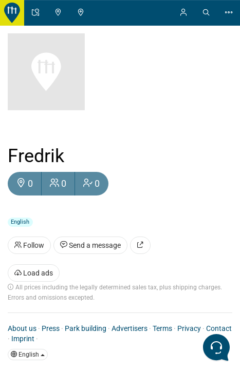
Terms (162, 328)
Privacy (189, 328)
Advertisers (129, 328)
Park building (85, 328)
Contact (219, 328)
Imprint (22, 339)
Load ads (33, 273)
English (28, 354)
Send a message (90, 245)
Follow (29, 245)
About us (22, 328)
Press (51, 328)
